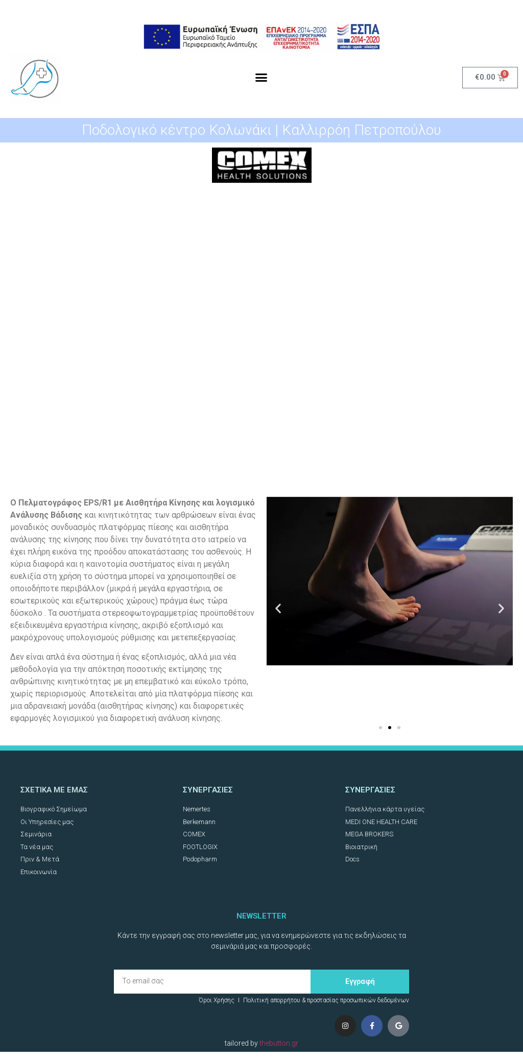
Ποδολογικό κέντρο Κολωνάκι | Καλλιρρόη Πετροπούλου (261, 130)
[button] (261, 77)
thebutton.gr (278, 1043)
